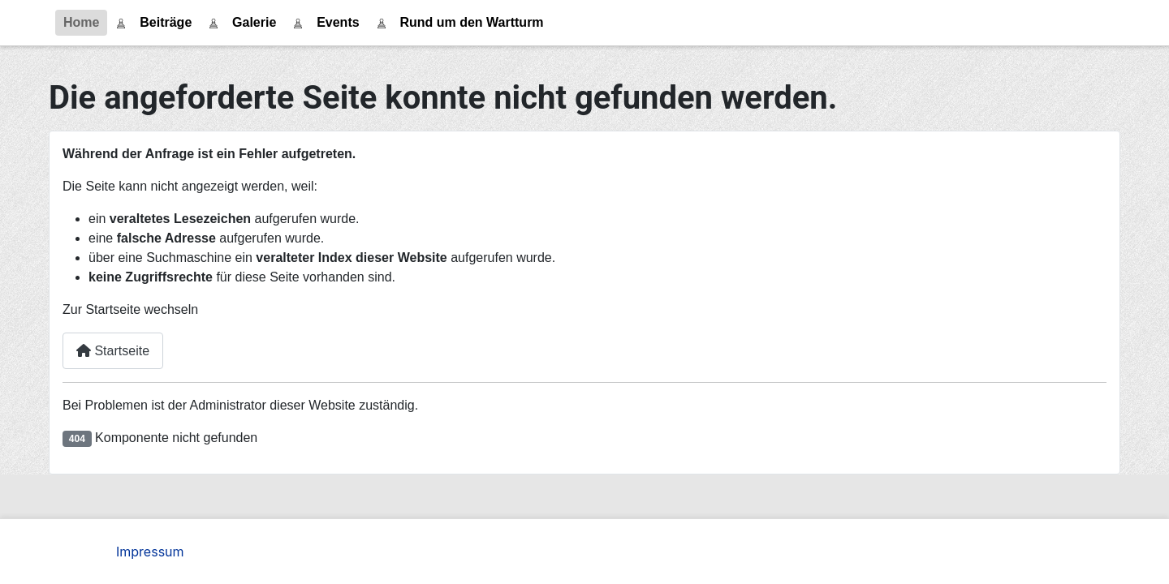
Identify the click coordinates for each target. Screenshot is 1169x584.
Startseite (112, 351)
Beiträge (166, 22)
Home (81, 22)
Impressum (150, 551)
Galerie (254, 22)
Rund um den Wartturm (471, 22)
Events (338, 22)
